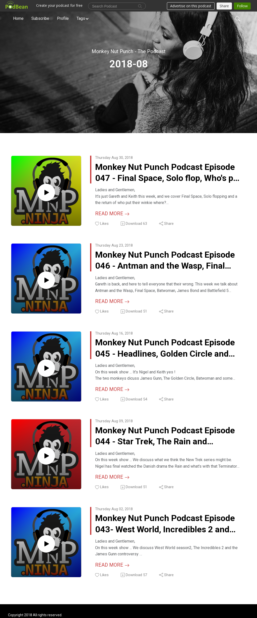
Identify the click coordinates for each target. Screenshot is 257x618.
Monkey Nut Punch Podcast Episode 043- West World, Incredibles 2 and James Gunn (167, 527)
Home (18, 18)
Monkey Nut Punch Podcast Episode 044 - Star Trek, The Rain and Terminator (167, 438)
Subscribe (40, 18)
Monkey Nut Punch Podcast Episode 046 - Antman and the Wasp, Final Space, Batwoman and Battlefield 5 (167, 261)
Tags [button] (81, 18)
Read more (112, 214)
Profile (63, 18)
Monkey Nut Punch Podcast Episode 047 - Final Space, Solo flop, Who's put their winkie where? (167, 173)
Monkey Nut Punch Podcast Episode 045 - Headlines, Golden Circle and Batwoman (167, 350)
